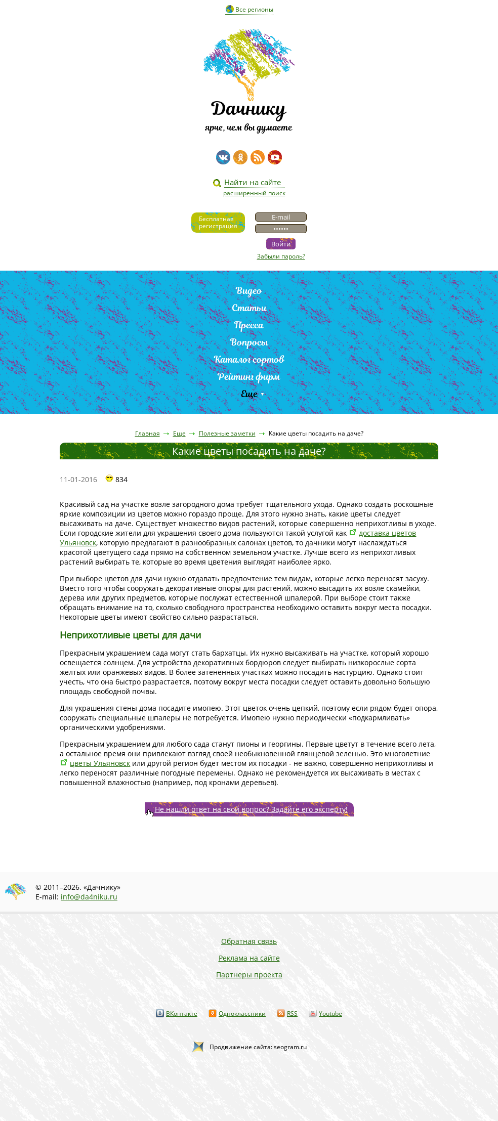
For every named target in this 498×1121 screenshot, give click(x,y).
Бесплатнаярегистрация (218, 222)
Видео (249, 290)
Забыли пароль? (281, 256)
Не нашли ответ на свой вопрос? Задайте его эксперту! (251, 809)
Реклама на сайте (249, 958)
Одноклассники (242, 1013)
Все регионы (254, 9)
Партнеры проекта (249, 974)
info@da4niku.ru (89, 896)
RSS (292, 1013)
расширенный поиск (254, 193)
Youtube (330, 1013)
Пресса (249, 325)
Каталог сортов (249, 359)
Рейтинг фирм (249, 376)
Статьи (249, 307)
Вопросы (249, 342)
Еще (249, 393)
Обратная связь (249, 941)
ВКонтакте (181, 1013)
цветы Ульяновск (100, 763)
